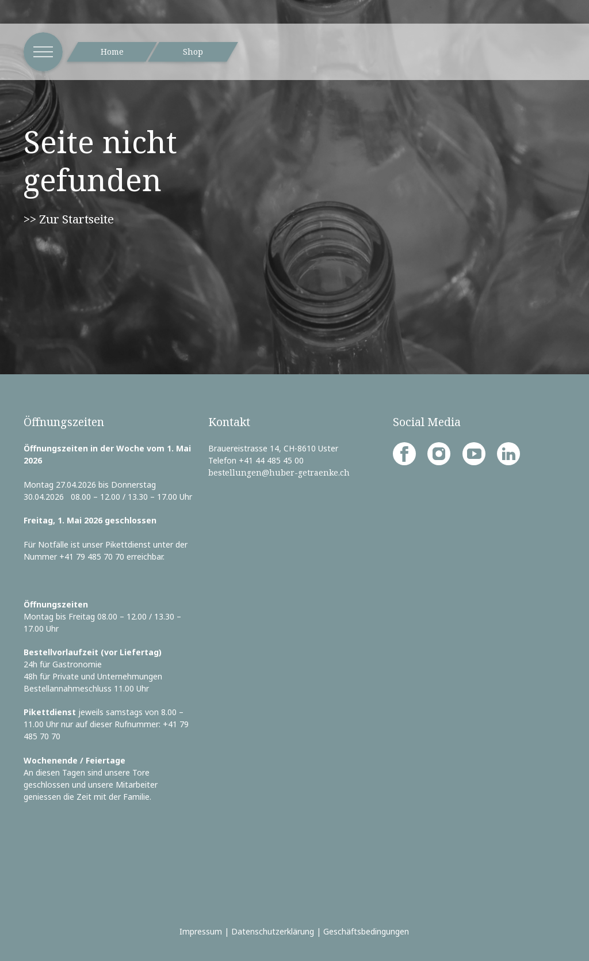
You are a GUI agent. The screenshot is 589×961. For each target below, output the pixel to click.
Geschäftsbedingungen (366, 931)
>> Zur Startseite (69, 219)
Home (112, 51)
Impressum (200, 931)
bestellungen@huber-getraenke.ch (279, 472)
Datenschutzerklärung (272, 931)
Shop (193, 51)
